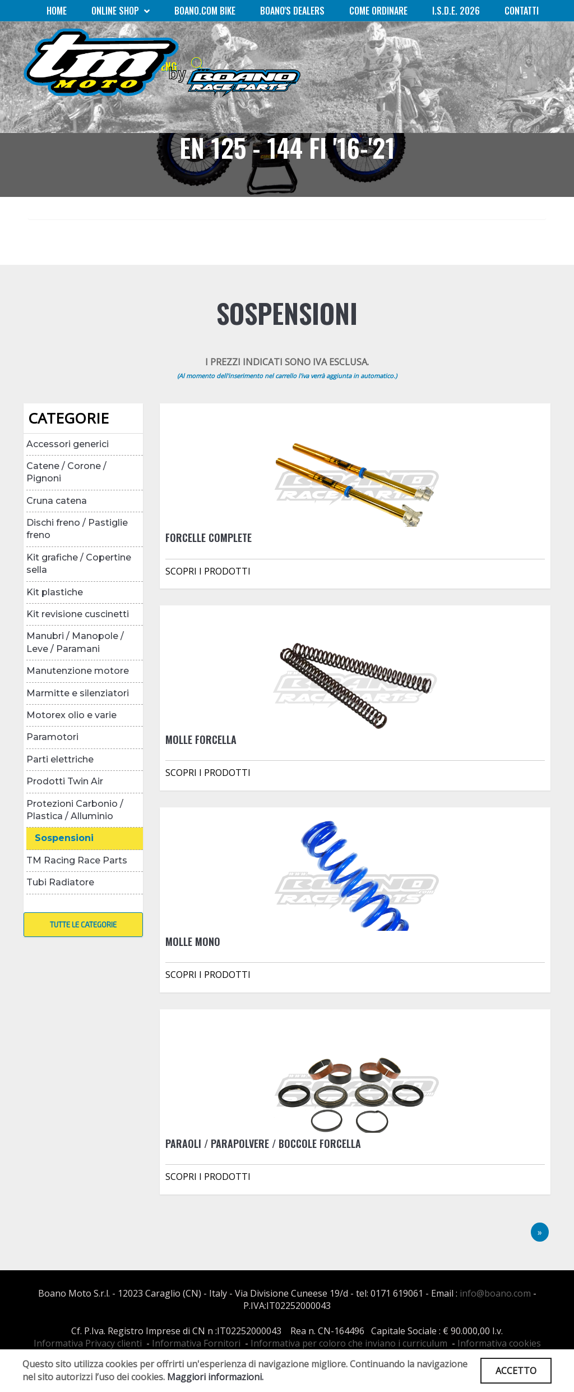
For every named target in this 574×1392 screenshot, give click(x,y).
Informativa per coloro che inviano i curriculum (349, 1343)
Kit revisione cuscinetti (77, 614)
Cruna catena (56, 500)
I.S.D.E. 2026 (456, 10)
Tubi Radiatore (60, 882)
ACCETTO (516, 1371)
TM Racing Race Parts (76, 860)
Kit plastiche (54, 592)
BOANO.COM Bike (204, 10)
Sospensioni (64, 838)
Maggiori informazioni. (215, 1377)
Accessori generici (67, 444)
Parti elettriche (60, 759)
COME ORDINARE (378, 10)
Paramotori (52, 737)
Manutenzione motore (77, 670)
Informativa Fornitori (196, 1343)
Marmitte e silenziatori (77, 693)
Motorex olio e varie (71, 715)
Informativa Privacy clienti (88, 1343)
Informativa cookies (499, 1343)
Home (57, 10)
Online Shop (120, 10)
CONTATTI (521, 10)
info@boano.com (495, 1293)
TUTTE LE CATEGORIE (83, 924)
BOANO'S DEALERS (292, 10)
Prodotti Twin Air (64, 781)
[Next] (540, 1232)
